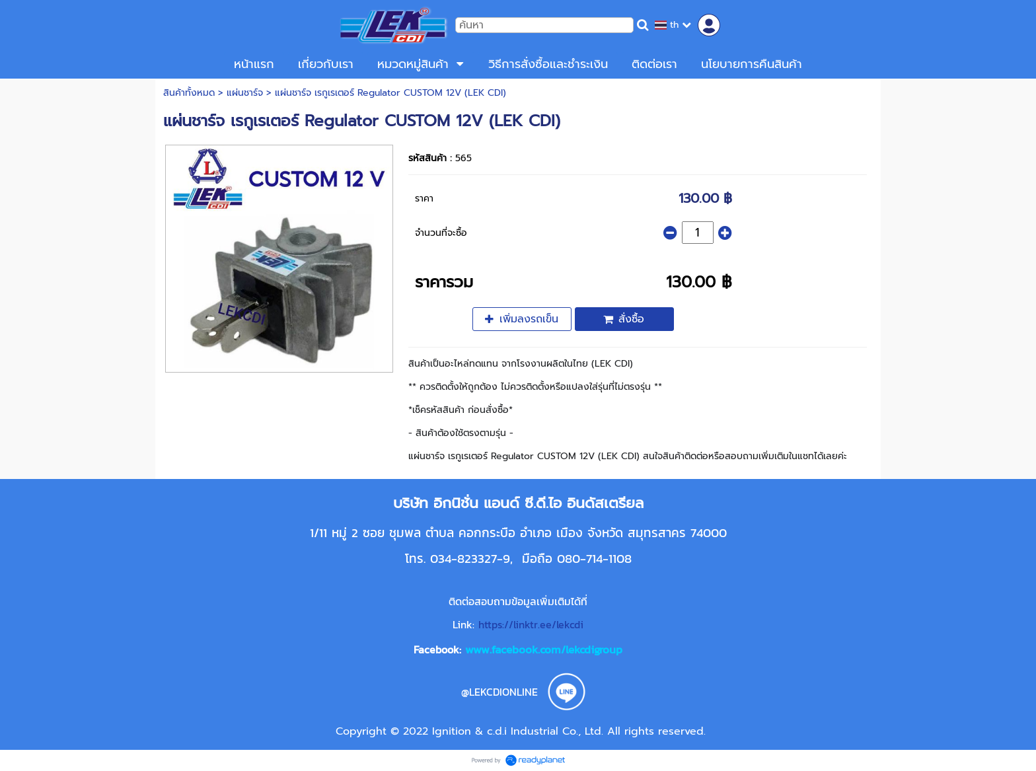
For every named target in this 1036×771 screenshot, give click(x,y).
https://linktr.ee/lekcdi (530, 624)
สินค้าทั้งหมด (189, 93)
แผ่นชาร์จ (245, 93)
